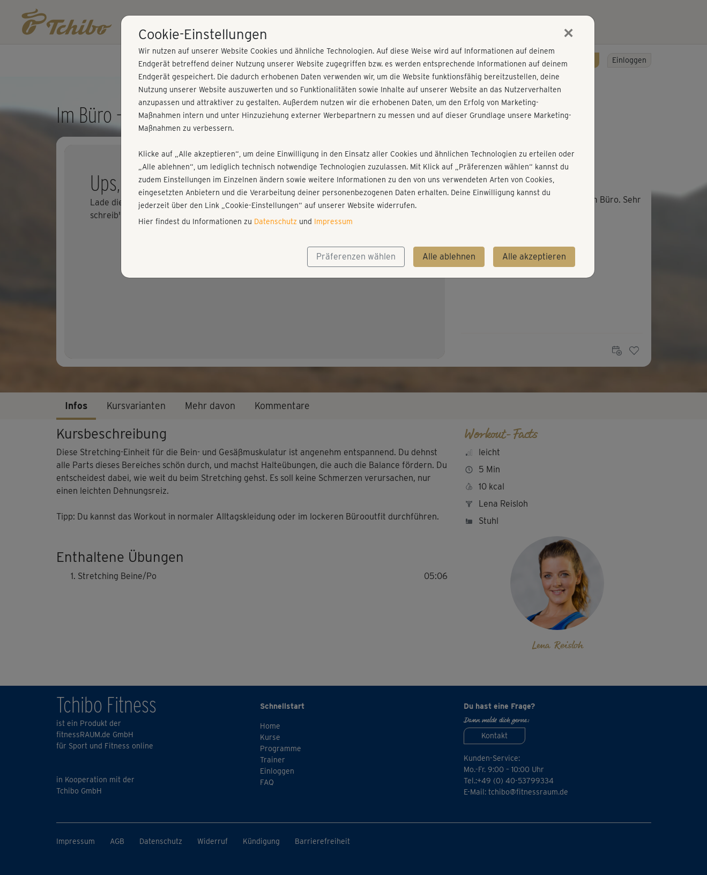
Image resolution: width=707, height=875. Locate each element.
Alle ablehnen (448, 256)
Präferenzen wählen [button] (356, 256)
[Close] (568, 32)
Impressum (333, 221)
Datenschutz (275, 221)
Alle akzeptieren (534, 256)
